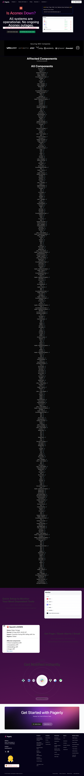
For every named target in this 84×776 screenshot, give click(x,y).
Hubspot (65, 747)
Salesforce (65, 749)
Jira (64, 737)
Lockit (55, 752)
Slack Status (74, 742)
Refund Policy (69, 773)
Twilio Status (74, 748)
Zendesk (65, 743)
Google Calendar (66, 745)
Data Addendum (76, 773)
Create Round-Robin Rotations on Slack (40, 739)
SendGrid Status (75, 753)
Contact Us (48, 742)
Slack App (56, 756)
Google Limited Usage (57, 746)
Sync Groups (56, 754)
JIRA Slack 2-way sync (40, 765)
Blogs (55, 743)
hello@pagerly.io (8, 748)
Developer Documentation (57, 738)
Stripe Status (74, 746)
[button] (14, 2)
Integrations (48, 737)
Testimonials (48, 744)
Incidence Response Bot (39, 758)
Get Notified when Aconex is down (27, 31)
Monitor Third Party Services (57, 749)
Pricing (31, 1)
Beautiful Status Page (40, 748)
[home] (5, 1)
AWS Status (74, 738)
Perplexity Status (75, 744)
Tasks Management (39, 755)
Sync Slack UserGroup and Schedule (40, 744)
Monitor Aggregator (39, 751)
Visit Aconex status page (12, 31)
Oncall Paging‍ (39, 761)
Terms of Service (62, 773)
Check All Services (74, 756)
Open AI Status (75, 740)
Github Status (74, 750)
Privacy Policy (55, 773)
